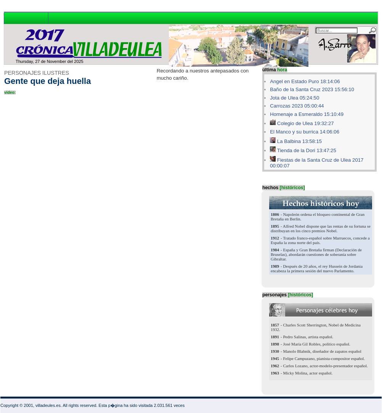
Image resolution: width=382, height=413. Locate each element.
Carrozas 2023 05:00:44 (297, 106)
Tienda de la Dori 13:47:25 (306, 150)
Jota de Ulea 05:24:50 (294, 98)
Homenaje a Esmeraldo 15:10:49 (306, 114)
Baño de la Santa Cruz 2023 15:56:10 (312, 89)
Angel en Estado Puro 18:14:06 (305, 81)
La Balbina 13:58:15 (299, 141)
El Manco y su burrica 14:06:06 (304, 132)
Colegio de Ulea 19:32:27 (305, 123)
